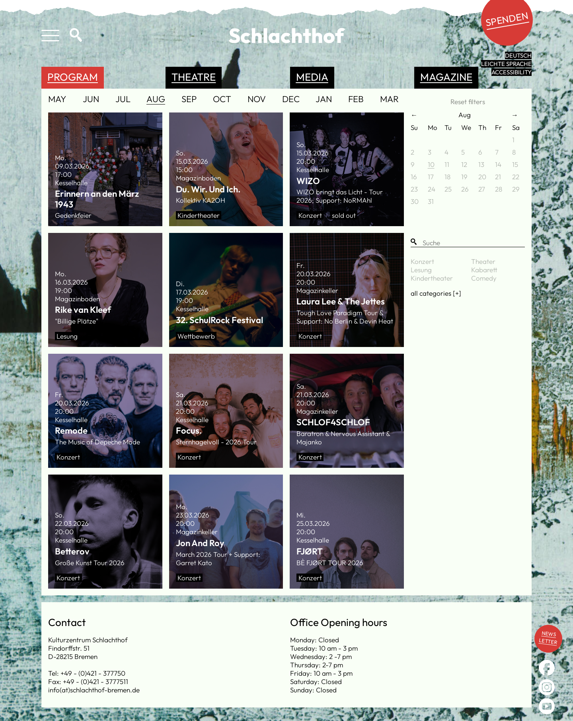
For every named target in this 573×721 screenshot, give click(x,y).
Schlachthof (286, 35)
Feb (356, 99)
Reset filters (467, 101)
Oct (222, 99)
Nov (257, 99)
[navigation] (226, 100)
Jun (91, 99)
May (57, 99)
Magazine (446, 76)
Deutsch (518, 55)
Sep (189, 99)
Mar (389, 99)
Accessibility (511, 72)
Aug (155, 99)
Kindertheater (432, 278)
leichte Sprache (506, 64)
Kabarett (484, 270)
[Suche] (468, 242)
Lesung (421, 270)
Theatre (194, 76)
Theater (483, 261)
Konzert (422, 261)
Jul (123, 99)
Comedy (484, 278)
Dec (291, 99)
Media (312, 76)
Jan (324, 99)
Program (72, 76)
